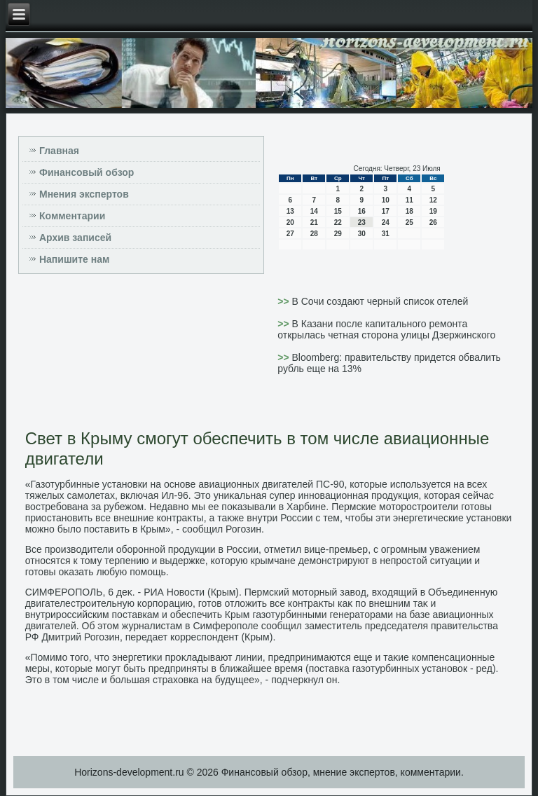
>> (284, 301)
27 (290, 234)
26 (433, 222)
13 (290, 211)
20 (290, 222)
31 (385, 234)
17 (385, 211)
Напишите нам (74, 259)
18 (409, 211)
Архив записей (75, 237)
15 (338, 211)
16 (362, 211)
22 (338, 222)
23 (362, 222)
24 (385, 222)
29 (338, 234)
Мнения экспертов (84, 194)
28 (314, 234)
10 (385, 200)
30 (362, 234)
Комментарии (72, 215)
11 (409, 200)
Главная (59, 150)
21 (314, 222)
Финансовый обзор (86, 172)
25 (409, 222)
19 (433, 211)
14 (314, 211)
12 (433, 200)
